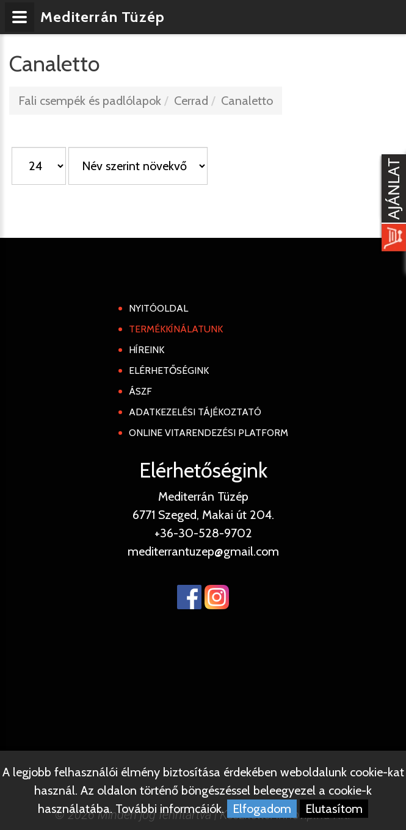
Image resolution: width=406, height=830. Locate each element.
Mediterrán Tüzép (102, 17)
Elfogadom (262, 808)
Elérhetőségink (169, 370)
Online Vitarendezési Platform (208, 432)
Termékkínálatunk (176, 329)
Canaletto (247, 100)
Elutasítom (334, 808)
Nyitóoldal (158, 308)
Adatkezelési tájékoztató (195, 412)
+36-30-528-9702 (203, 533)
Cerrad (191, 100)
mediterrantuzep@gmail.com (203, 551)
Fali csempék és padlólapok (89, 100)
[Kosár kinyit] (391, 204)
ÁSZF (140, 391)
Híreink (146, 350)
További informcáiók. (169, 808)
